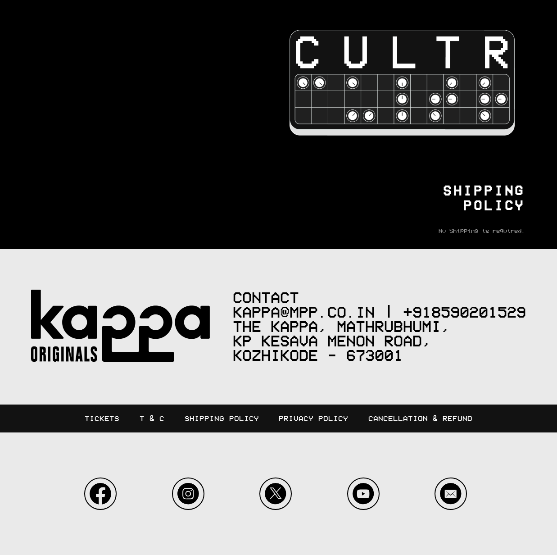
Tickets (102, 418)
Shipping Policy (222, 418)
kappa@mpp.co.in (304, 312)
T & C (152, 418)
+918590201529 (464, 312)
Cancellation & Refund (420, 418)
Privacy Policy (313, 418)
